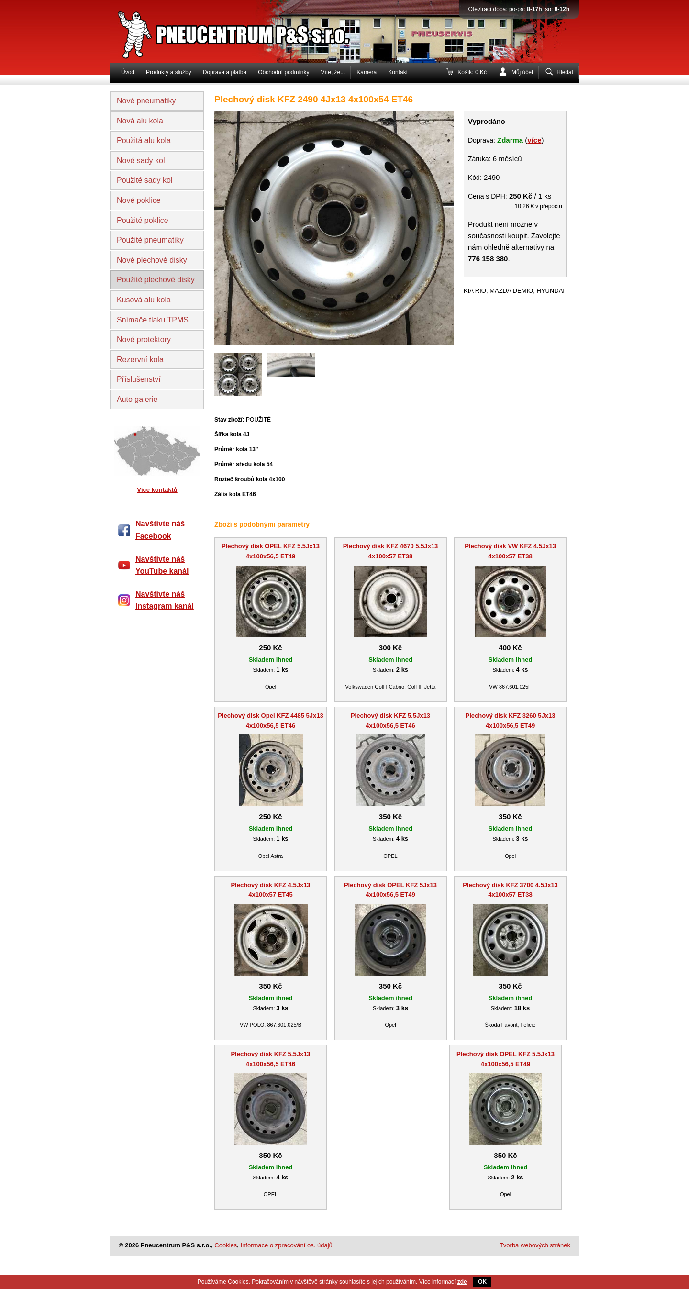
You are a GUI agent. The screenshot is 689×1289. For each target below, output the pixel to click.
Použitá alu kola (144, 140)
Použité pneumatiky (150, 240)
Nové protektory (144, 339)
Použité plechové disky (156, 280)
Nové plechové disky (152, 260)
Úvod (127, 72)
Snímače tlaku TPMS (153, 320)
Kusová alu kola (144, 300)
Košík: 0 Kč (472, 72)
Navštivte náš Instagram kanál (164, 600)
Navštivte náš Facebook (160, 530)
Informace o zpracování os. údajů (287, 1245)
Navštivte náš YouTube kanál (162, 565)
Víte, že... (333, 72)
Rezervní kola (140, 360)
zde (462, 1281)
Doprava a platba (224, 72)
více (534, 140)
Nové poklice (139, 200)
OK (482, 1281)
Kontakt (398, 72)
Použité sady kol (145, 180)
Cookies (225, 1245)
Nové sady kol (141, 160)
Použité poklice (142, 220)
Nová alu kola (140, 121)
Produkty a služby (168, 72)
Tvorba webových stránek (535, 1245)
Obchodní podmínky (283, 72)
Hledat (564, 72)
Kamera (366, 72)
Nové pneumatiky (146, 101)
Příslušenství (139, 379)
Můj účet (522, 72)
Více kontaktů (157, 489)
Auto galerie (137, 399)
